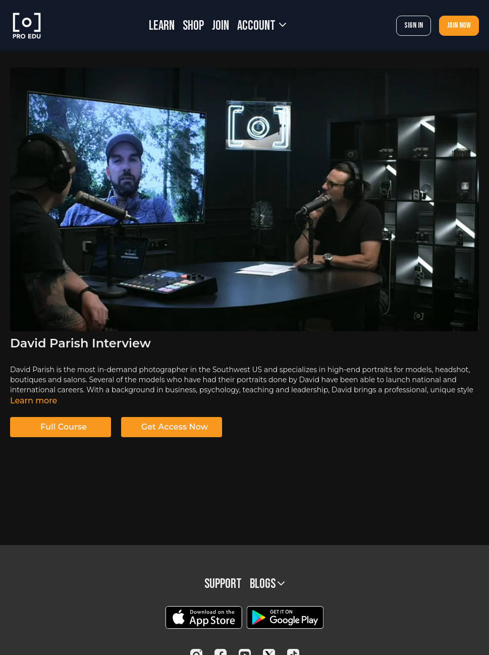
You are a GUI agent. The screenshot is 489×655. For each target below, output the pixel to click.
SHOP (193, 26)
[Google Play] (285, 617)
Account (261, 26)
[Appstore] (203, 617)
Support (223, 584)
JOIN (220, 26)
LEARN (162, 26)
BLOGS (267, 584)
